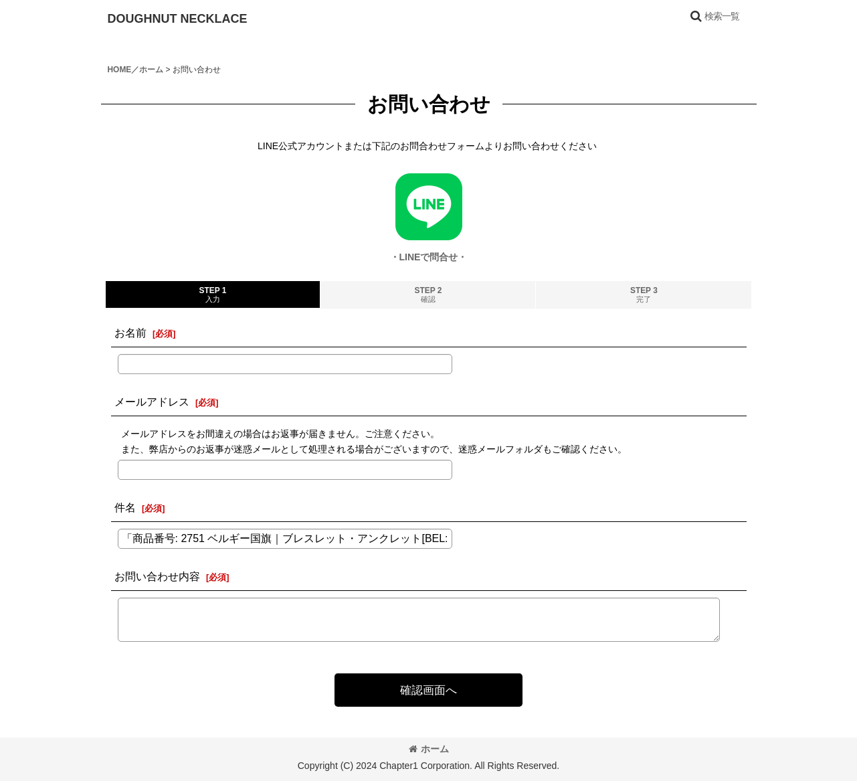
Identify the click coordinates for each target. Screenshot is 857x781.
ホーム (429, 749)
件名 (125, 507)
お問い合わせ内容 (157, 576)
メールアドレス (151, 402)
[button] (714, 16)
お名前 (130, 333)
